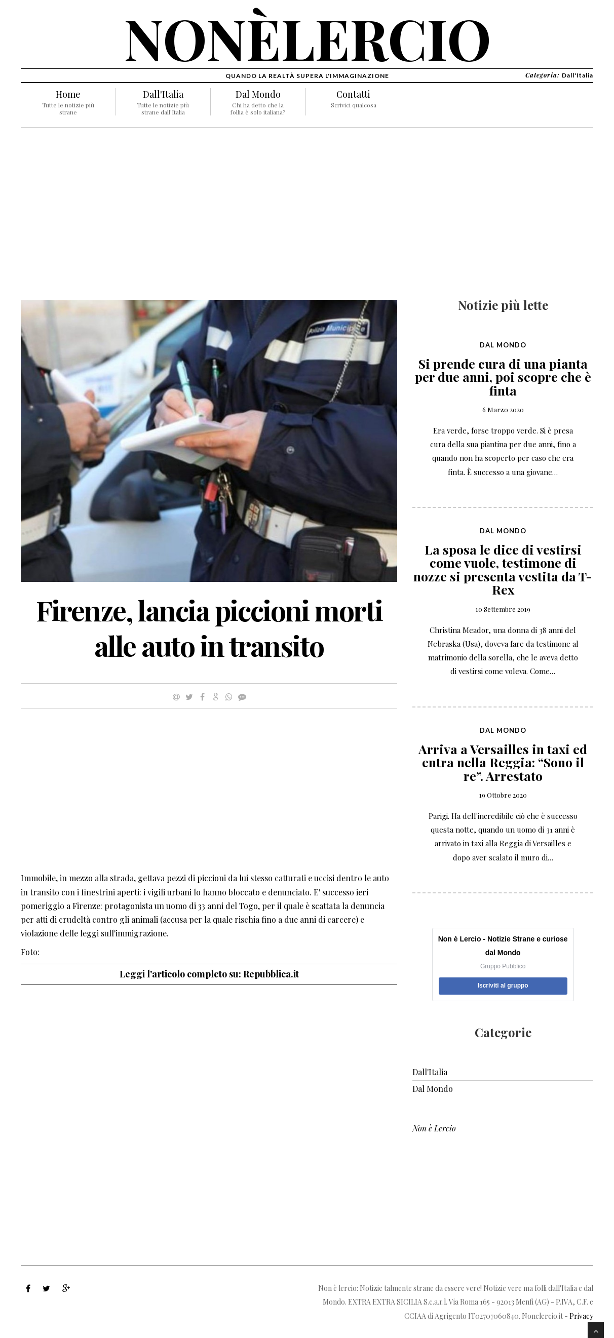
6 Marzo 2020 (503, 409)
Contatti (353, 94)
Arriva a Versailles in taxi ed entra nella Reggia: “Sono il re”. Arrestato (502, 762)
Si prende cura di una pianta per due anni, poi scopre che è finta (503, 377)
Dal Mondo (258, 94)
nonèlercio (307, 38)
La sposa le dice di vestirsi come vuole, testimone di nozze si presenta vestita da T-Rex (502, 569)
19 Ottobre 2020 (503, 795)
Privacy (581, 1316)
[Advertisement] (209, 219)
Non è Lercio (434, 1128)
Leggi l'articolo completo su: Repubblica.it (209, 974)
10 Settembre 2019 (503, 609)
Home (68, 94)
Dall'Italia (163, 94)
